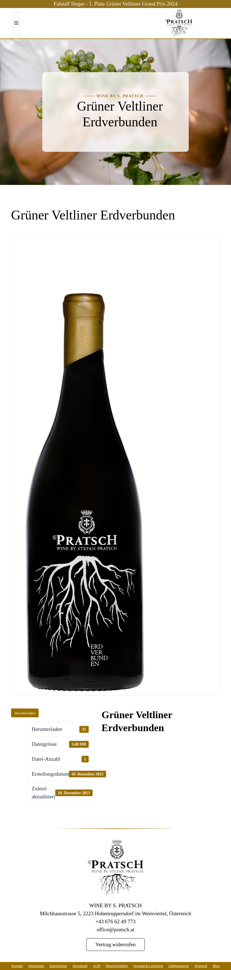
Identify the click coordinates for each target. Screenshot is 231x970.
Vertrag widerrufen (115, 944)
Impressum (36, 966)
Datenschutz (58, 966)
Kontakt (17, 966)
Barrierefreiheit (117, 966)
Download (80, 966)
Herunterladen (25, 713)
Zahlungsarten (179, 966)
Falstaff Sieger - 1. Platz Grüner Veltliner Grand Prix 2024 (115, 4)
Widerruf (200, 966)
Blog (216, 966)
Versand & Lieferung (148, 966)
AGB (96, 966)
